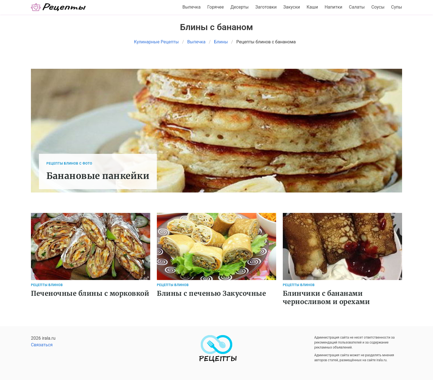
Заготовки (265, 7)
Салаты (357, 7)
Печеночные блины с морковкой (90, 293)
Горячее (215, 7)
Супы (396, 7)
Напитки (333, 7)
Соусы (378, 7)
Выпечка (191, 7)
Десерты (240, 7)
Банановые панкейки (97, 175)
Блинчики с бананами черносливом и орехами (326, 297)
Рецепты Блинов (47, 285)
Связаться (42, 344)
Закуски (291, 7)
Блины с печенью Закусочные (211, 293)
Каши (312, 7)
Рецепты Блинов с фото (69, 163)
